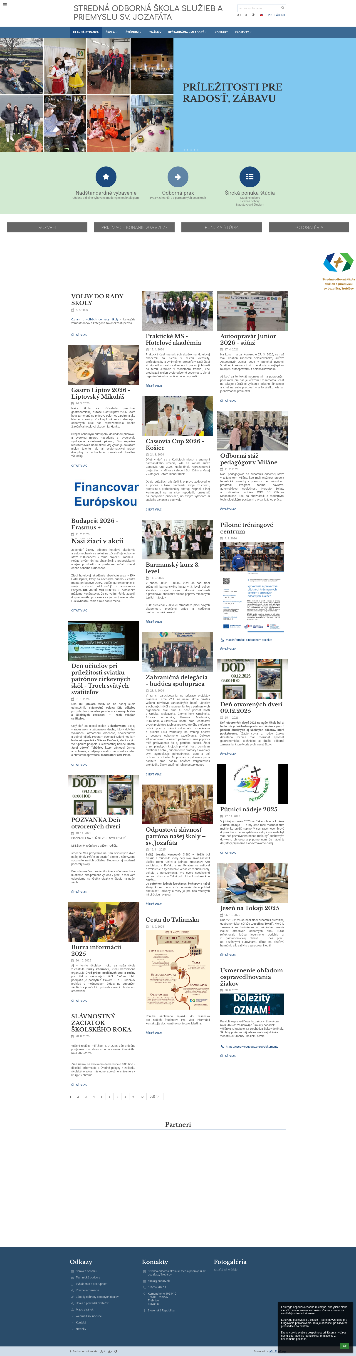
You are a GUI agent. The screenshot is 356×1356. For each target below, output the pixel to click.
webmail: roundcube (89, 1316)
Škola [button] (112, 32)
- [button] (246, 15)
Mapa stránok (85, 1309)
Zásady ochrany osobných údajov (97, 1296)
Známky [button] (155, 32)
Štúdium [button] (134, 32)
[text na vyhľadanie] (261, 8)
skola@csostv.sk (159, 1281)
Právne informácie (87, 1290)
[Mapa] (178, 1197)
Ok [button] (344, 1346)
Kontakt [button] (221, 32)
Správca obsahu (86, 1271)
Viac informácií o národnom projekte (246, 640)
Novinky (81, 1329)
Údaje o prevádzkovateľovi (92, 1303)
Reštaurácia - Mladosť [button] (188, 32)
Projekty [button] (244, 32)
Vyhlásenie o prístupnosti (92, 1284)
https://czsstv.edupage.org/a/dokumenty (249, 1046)
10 (141, 1096)
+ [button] (239, 15)
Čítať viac (79, 335)
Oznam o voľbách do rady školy (94, 319)
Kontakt (81, 1322)
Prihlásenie (277, 15)
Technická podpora (88, 1277)
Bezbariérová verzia (84, 1351)
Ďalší (155, 1096)
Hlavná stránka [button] (86, 32)
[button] (261, 15)
